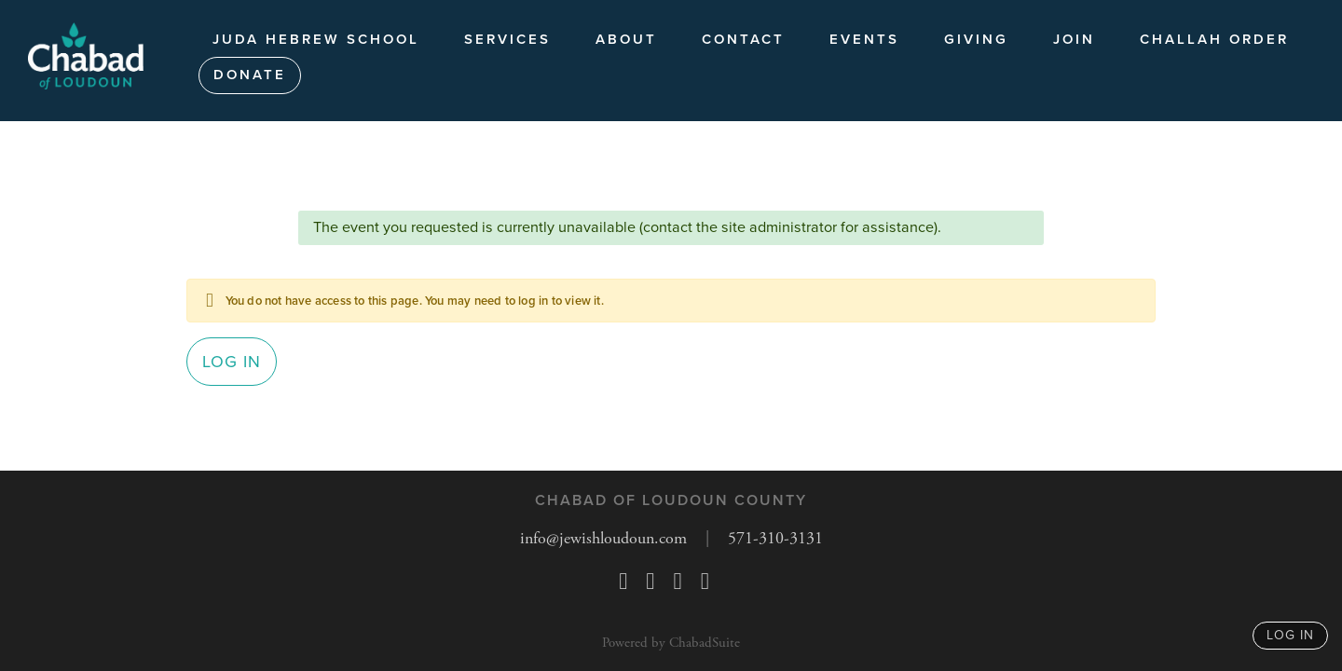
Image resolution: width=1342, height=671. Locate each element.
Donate (249, 74)
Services (507, 39)
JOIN (1074, 39)
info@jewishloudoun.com (603, 538)
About (626, 39)
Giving (976, 39)
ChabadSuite (704, 642)
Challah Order (1214, 39)
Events (864, 39)
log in (1290, 635)
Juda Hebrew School (315, 39)
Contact (743, 39)
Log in (231, 361)
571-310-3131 (775, 538)
